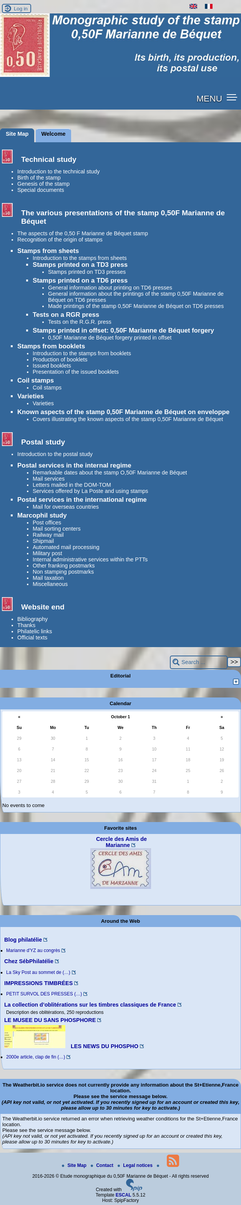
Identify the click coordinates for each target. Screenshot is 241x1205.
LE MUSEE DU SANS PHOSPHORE (50, 1020)
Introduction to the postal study (55, 454)
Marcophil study (42, 515)
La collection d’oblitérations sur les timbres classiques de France (90, 1005)
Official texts (32, 637)
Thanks (26, 625)
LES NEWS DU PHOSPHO (71, 1046)
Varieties (30, 396)
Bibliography (32, 619)
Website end (43, 607)
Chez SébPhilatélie (28, 961)
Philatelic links (34, 631)
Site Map (75, 1165)
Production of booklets (60, 359)
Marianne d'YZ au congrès (33, 950)
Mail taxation (48, 578)
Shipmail (43, 541)
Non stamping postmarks (63, 572)
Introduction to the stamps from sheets (80, 258)
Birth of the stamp (39, 178)
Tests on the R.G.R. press (79, 322)
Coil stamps (35, 380)
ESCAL (123, 1195)
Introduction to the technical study (58, 171)
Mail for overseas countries (66, 507)
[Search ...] (199, 662)
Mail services (49, 479)
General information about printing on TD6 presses (110, 288)
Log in (21, 9)
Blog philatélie (23, 940)
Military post (47, 553)
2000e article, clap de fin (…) (35, 1057)
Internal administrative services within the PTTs (90, 559)
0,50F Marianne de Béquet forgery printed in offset (109, 338)
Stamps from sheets (48, 251)
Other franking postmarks (64, 566)
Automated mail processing (66, 547)
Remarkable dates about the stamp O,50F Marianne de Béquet (110, 472)
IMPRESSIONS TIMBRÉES (38, 983)
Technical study (48, 159)
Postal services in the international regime (82, 499)
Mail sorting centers (57, 529)
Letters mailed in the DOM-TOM (72, 485)
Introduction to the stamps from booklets (82, 353)
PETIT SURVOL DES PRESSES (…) (44, 994)
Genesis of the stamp (43, 184)
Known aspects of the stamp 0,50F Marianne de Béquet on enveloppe (123, 412)
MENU (209, 98)
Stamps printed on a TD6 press (80, 280)
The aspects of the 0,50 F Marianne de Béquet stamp (82, 233)
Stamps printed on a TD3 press (80, 264)
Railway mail (48, 535)
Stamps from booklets (51, 346)
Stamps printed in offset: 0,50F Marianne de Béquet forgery (123, 330)
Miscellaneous (50, 584)
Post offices (47, 522)
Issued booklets (52, 366)
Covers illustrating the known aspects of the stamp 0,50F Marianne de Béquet (128, 419)
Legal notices (136, 1165)
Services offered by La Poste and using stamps (90, 491)
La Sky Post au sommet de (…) (38, 972)
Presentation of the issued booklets (76, 372)
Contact (103, 1165)
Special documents (40, 190)
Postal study (43, 442)
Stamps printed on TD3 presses (87, 272)
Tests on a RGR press (66, 314)
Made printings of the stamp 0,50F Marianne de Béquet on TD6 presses (136, 306)
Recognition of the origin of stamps (60, 239)
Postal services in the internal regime (74, 465)
